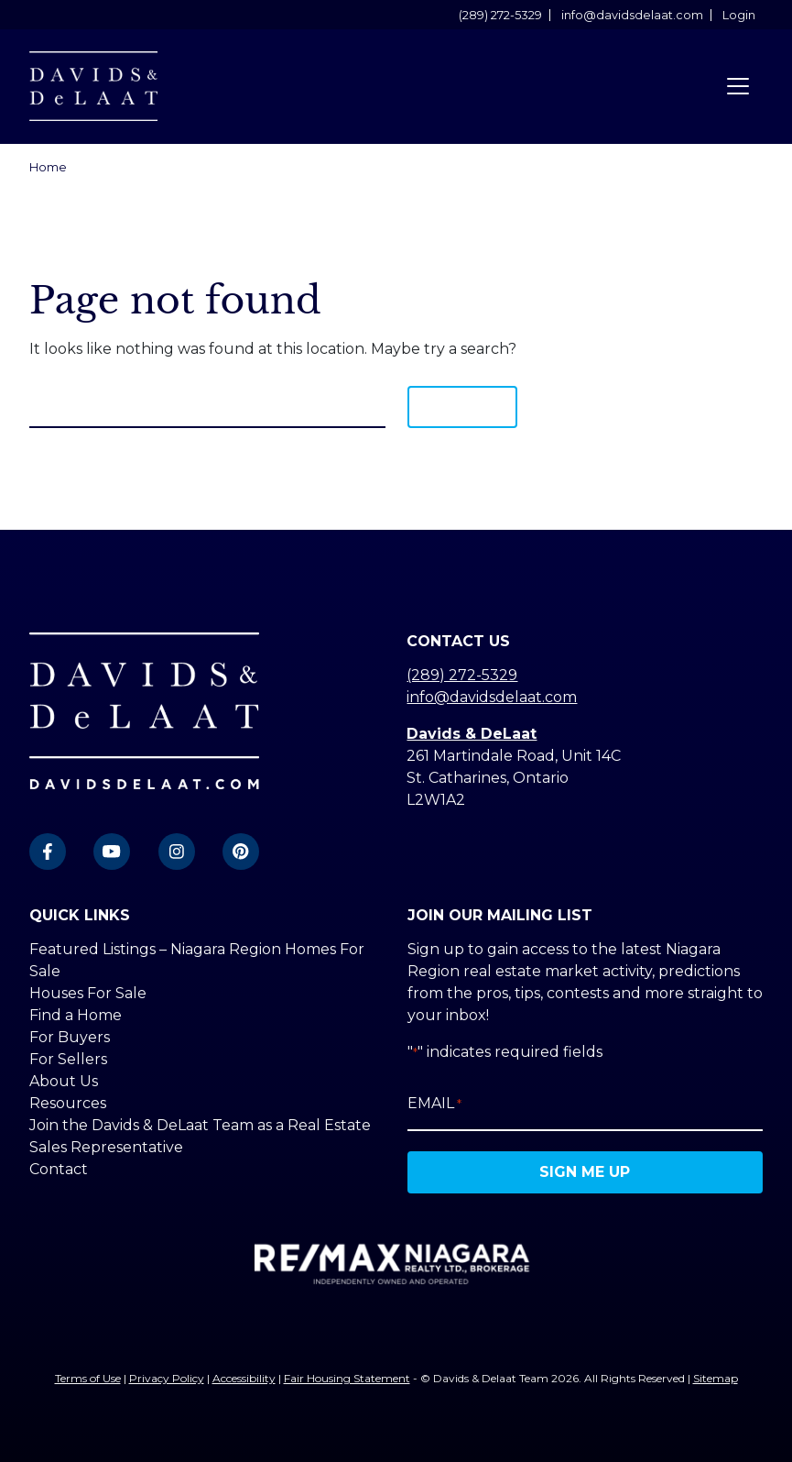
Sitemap (715, 1378)
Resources (67, 1103)
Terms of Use (88, 1378)
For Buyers (69, 1037)
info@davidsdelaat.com (632, 15)
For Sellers (68, 1059)
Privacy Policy (166, 1378)
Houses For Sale (87, 993)
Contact (58, 1169)
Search (462, 406)
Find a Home (75, 1015)
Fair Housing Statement (347, 1378)
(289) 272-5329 (500, 15)
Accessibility (244, 1378)
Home (48, 167)
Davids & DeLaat (472, 733)
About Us (63, 1081)
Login (738, 15)
